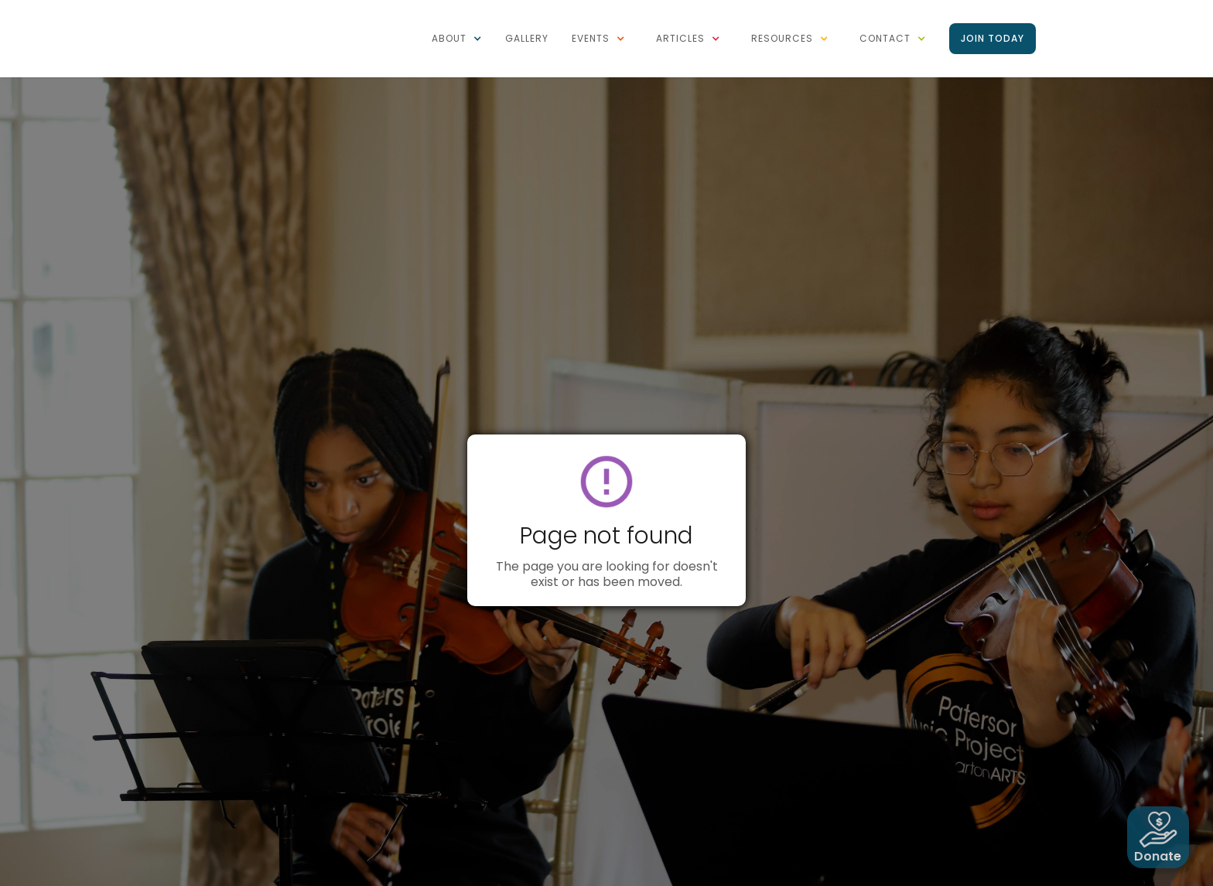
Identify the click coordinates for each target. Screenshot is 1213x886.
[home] (239, 7)
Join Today (992, 38)
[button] (456, 38)
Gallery (526, 38)
